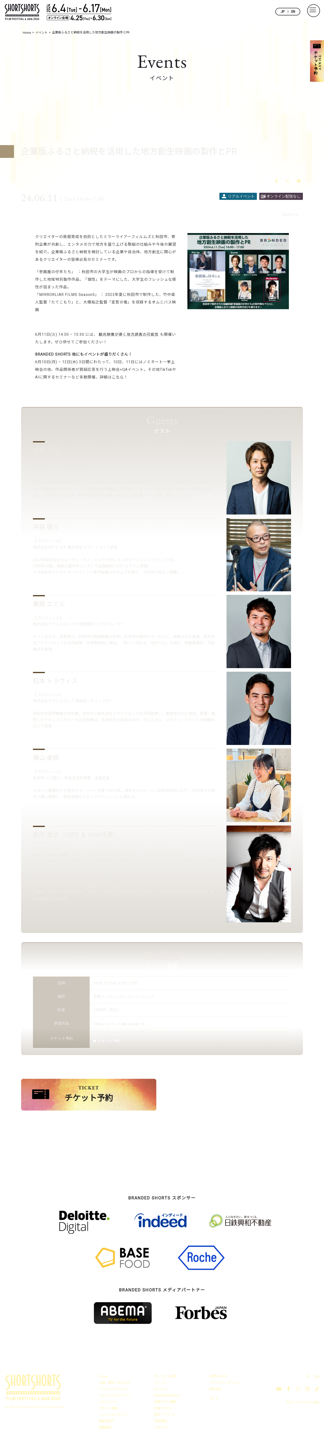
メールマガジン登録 (305, 1403)
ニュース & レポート (113, 1415)
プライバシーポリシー (224, 1383)
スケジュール (108, 1403)
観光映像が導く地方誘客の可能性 (129, 334)
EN (293, 12)
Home (103, 1377)
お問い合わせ (218, 1377)
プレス (213, 1399)
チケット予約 (108, 1041)
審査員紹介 (107, 1422)
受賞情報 (160, 1422)
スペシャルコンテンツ (114, 1396)
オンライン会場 (165, 1377)
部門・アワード (165, 1415)
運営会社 (215, 1390)
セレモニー (162, 1390)
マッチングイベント (113, 1390)
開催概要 (105, 1428)
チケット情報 (108, 1409)
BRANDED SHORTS (167, 1396)
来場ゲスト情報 (165, 1403)
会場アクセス (163, 1409)
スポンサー (162, 1428)
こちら (118, 377)
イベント (160, 1383)
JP (282, 12)
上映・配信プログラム (114, 1383)
